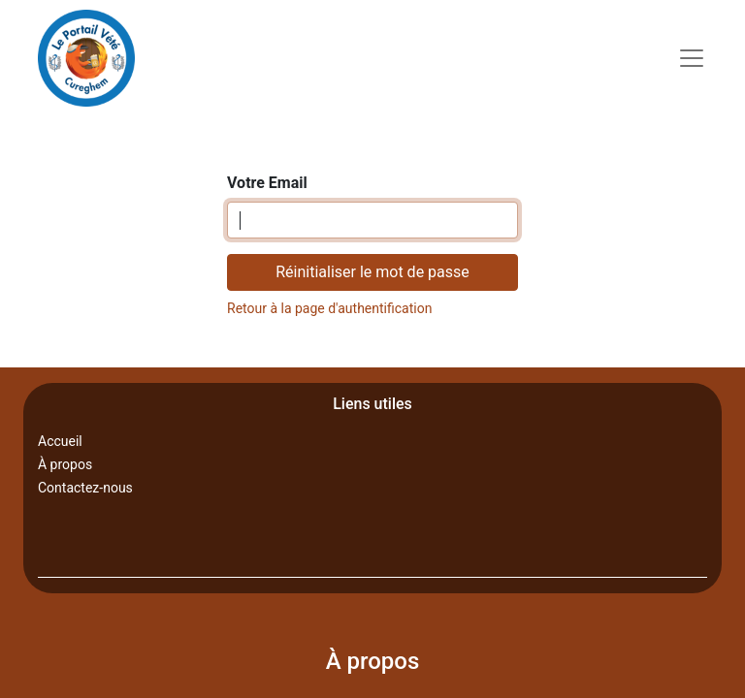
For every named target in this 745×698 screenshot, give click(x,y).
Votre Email (267, 183)
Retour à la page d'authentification (329, 308)
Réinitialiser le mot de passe (372, 272)
